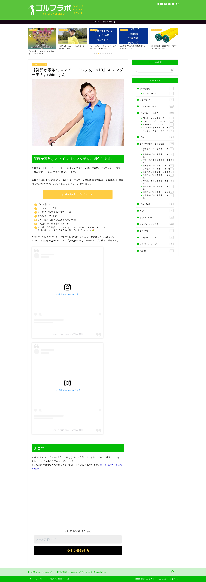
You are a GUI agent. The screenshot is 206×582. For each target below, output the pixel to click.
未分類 (157, 250)
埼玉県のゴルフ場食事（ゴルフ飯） (158, 196)
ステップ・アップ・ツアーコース (158, 131)
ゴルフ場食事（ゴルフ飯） (157, 143)
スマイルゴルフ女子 (39, 64)
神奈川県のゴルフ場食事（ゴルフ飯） (158, 161)
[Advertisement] (78, 501)
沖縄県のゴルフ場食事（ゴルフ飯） (158, 182)
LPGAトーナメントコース (158, 121)
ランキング (157, 99)
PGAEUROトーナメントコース (158, 127)
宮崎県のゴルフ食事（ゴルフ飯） (158, 169)
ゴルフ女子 (157, 230)
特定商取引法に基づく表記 (59, 579)
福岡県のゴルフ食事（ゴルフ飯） (158, 192)
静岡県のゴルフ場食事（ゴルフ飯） (158, 176)
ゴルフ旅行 (157, 204)
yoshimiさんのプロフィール (77, 194)
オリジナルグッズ (157, 244)
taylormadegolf (158, 93)
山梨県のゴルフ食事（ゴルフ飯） (158, 172)
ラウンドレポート (157, 106)
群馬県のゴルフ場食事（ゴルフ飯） (158, 155)
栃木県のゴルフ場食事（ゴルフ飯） (158, 149)
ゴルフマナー (157, 137)
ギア (157, 210)
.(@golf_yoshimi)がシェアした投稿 (67, 334)
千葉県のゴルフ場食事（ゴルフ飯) (158, 187)
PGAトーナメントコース (158, 118)
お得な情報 (157, 88)
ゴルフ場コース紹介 (157, 113)
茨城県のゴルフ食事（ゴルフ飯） (158, 165)
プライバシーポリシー (38, 579)
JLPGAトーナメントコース (158, 124)
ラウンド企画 (157, 217)
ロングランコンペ (157, 237)
